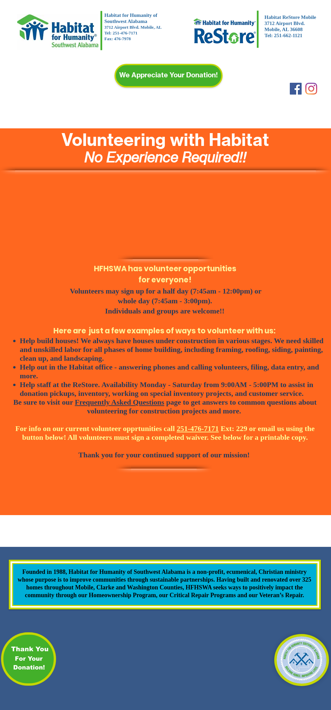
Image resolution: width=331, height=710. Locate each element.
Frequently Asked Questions (119, 402)
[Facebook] (296, 89)
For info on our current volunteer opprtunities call (117, 428)
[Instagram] (311, 89)
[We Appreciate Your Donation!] (168, 75)
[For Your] (28, 659)
